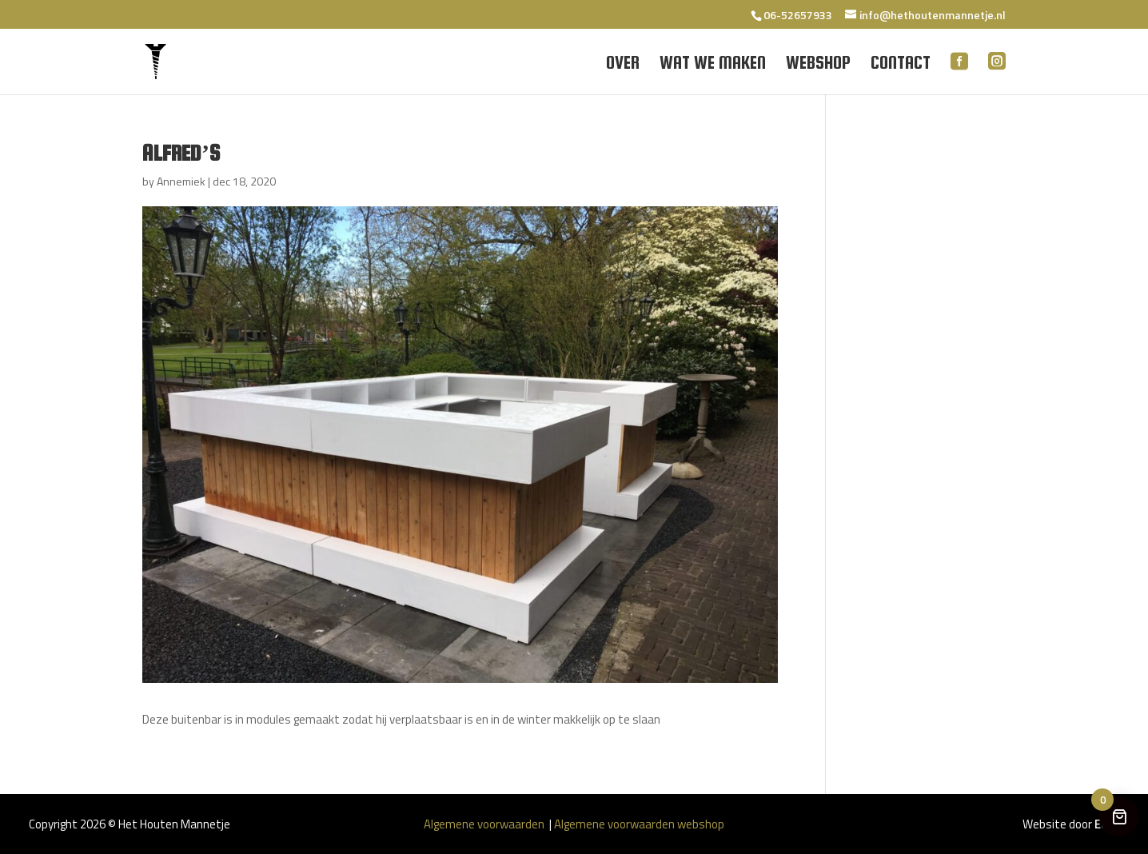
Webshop (818, 65)
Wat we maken (713, 65)
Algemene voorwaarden (485, 824)
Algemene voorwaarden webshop (639, 824)
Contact (901, 65)
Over (623, 65)
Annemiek (181, 181)
